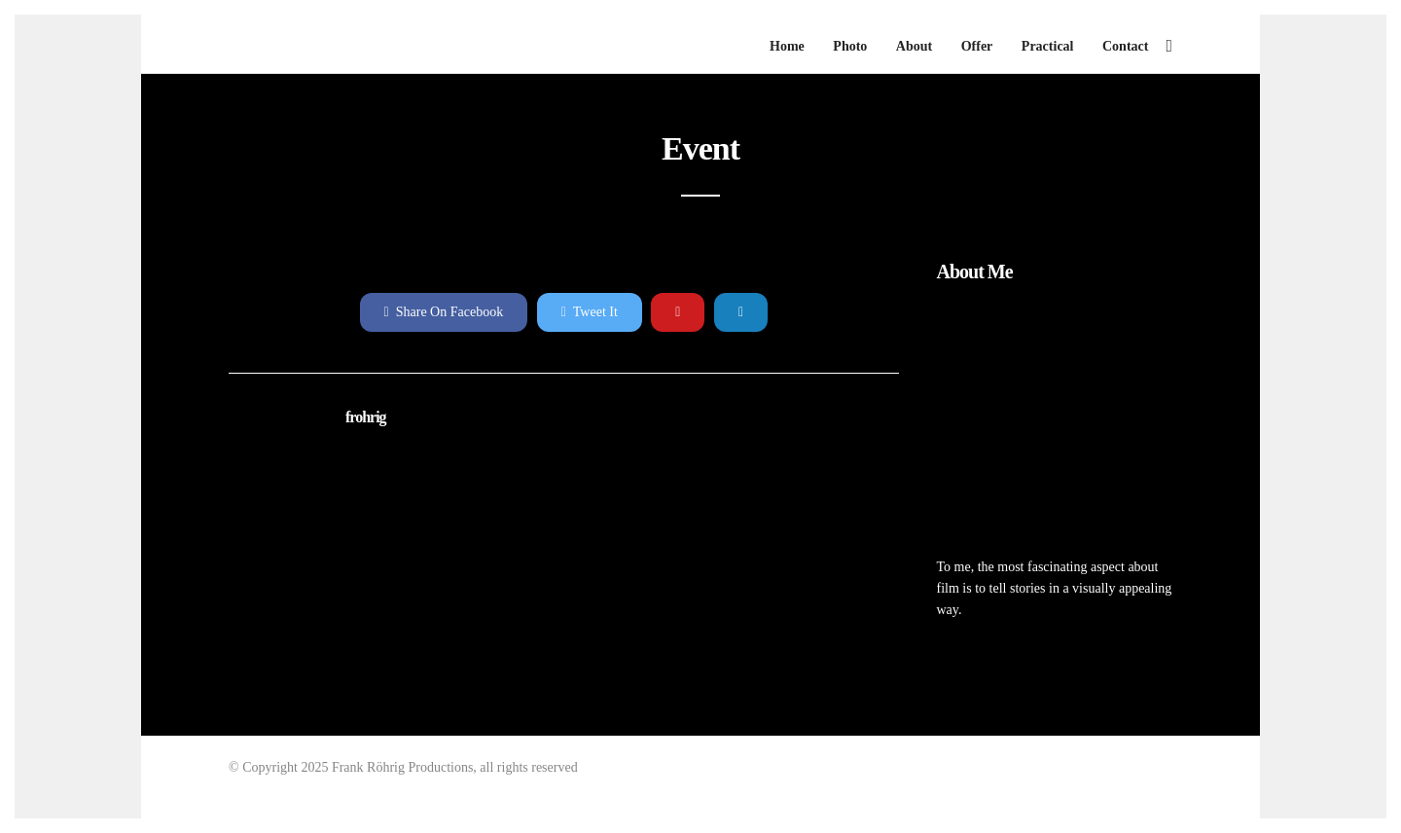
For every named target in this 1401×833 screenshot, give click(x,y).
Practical (1048, 46)
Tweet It (589, 312)
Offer (977, 46)
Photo (850, 46)
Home (787, 46)
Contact (1125, 46)
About (914, 46)
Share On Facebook (444, 312)
